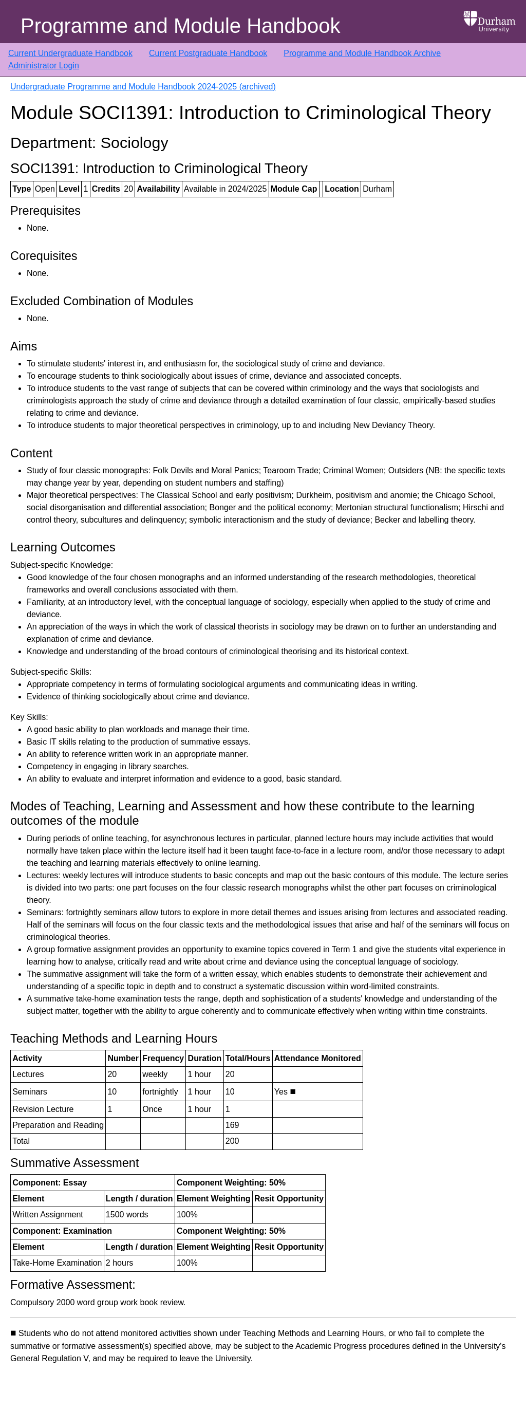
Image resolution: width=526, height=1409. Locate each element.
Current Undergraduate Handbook (70, 53)
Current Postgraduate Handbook (208, 53)
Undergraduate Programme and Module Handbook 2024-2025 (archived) (143, 86)
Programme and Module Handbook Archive (362, 53)
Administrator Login (43, 65)
